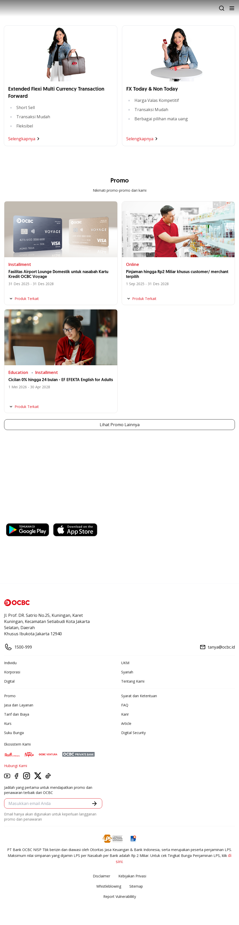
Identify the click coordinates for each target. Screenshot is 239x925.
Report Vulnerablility (119, 896)
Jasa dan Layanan (18, 705)
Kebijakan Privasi (132, 876)
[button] (94, 803)
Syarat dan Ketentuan (139, 695)
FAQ (124, 705)
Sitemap (136, 886)
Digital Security (133, 732)
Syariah (127, 672)
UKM (125, 662)
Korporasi (12, 672)
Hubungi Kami (15, 765)
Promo (10, 695)
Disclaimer (101, 876)
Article (126, 723)
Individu (10, 662)
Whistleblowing (108, 886)
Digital (9, 681)
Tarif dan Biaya (16, 714)
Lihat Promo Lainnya (120, 424)
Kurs (8, 723)
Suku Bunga (14, 732)
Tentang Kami (132, 681)
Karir (125, 714)
